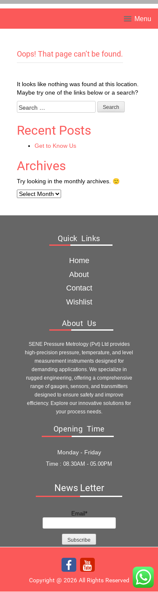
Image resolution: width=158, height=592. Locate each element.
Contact (79, 287)
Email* (79, 519)
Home (79, 260)
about (79, 274)
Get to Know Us (55, 145)
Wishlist (79, 301)
